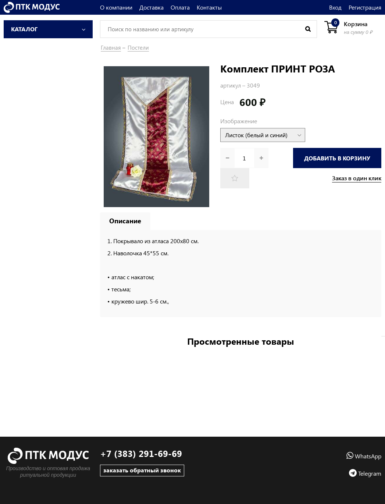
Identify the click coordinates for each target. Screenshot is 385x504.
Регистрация (365, 7)
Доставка (151, 7)
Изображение (238, 121)
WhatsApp (363, 456)
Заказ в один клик (356, 178)
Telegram (365, 473)
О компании (116, 7)
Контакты (209, 7)
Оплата (180, 7)
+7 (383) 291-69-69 (141, 453)
